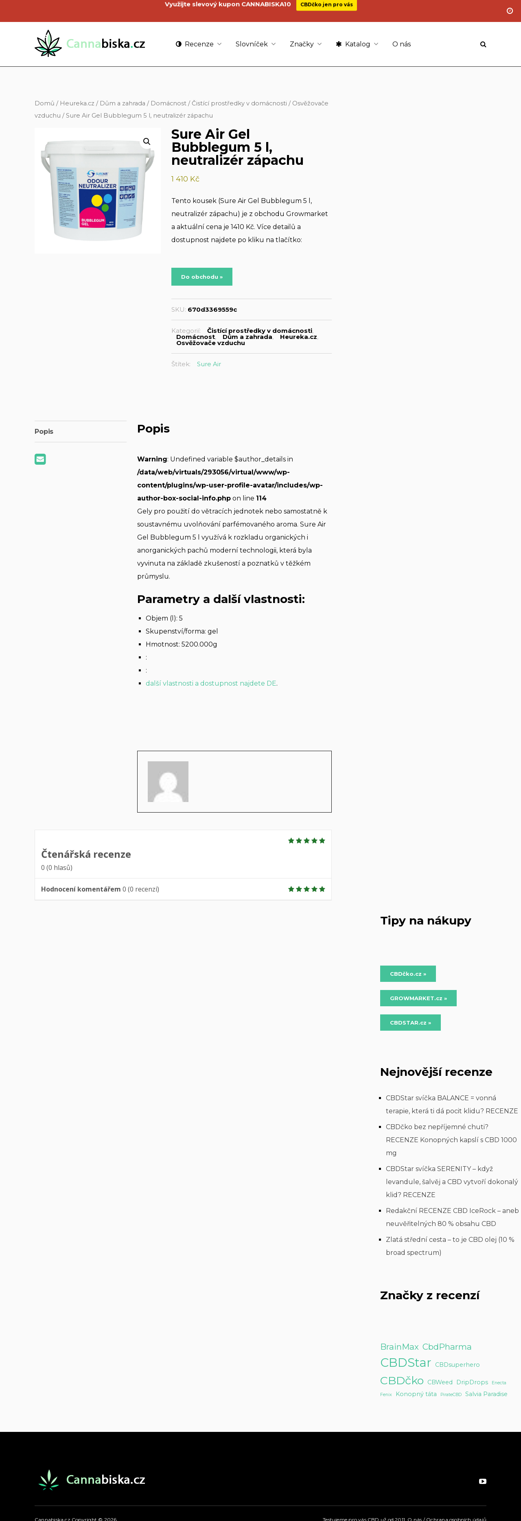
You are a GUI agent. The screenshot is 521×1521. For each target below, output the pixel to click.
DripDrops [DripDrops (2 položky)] (472, 1382)
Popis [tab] (44, 431)
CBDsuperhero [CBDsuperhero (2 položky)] (457, 1364)
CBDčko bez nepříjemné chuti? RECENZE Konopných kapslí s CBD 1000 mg (451, 1140)
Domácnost (168, 103)
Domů (45, 103)
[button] (147, 141)
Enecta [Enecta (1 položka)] (499, 1383)
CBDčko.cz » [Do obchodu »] (408, 973)
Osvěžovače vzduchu (210, 343)
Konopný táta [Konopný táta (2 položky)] (416, 1394)
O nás (401, 44)
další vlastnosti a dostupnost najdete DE (211, 683)
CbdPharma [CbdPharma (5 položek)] (447, 1347)
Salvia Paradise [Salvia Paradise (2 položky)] (486, 1394)
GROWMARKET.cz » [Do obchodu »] (418, 998)
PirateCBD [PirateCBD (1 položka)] (451, 1394)
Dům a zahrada (122, 103)
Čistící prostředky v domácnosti (239, 103)
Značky (302, 44)
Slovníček (252, 44)
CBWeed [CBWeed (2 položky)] (440, 1382)
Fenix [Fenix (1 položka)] (386, 1394)
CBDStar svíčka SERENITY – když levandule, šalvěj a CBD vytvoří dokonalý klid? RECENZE (452, 1182)
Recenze (195, 44)
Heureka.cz (77, 103)
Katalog (353, 44)
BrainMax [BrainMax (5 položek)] (399, 1347)
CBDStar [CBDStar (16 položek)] (405, 1362)
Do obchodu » (202, 276)
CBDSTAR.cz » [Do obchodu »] (410, 1022)
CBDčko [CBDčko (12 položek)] (402, 1380)
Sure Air (209, 364)
